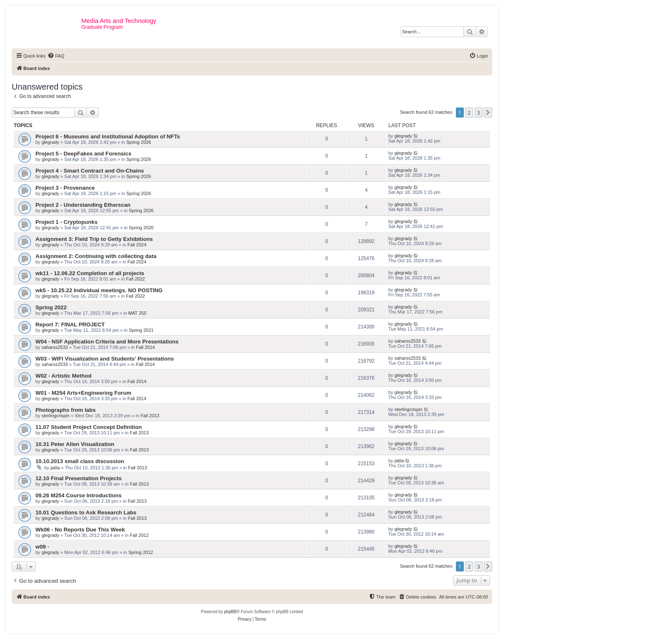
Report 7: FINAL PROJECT (70, 324)
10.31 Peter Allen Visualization (74, 444)
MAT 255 (137, 313)
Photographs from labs (65, 410)
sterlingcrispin (56, 415)
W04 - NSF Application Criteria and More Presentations (107, 341)
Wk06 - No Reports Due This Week (80, 529)
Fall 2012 (139, 535)
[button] (488, 113)
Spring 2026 (138, 142)
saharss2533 (55, 347)
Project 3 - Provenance (65, 188)
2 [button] (469, 112)
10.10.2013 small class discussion (79, 461)
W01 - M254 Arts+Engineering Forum (83, 393)
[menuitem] (56, 56)
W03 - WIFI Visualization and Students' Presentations (104, 359)
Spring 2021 (141, 330)
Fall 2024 (137, 244)
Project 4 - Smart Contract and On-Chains (89, 171)
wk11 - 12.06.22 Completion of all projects (89, 273)
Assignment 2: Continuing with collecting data (95, 256)
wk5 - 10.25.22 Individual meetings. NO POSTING (99, 290)
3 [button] (478, 112)
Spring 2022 (51, 307)
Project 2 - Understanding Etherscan (83, 205)
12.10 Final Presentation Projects (78, 478)
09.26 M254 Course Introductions (78, 495)
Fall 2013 (150, 415)
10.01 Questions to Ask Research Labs (85, 512)
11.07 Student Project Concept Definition (88, 427)
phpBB (230, 611)
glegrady (50, 142)
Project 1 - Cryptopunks (66, 222)
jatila (55, 467)
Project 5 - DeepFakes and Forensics (83, 153)
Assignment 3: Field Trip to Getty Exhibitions (94, 239)
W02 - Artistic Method (63, 376)
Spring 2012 (140, 552)
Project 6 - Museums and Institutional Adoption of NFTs (107, 136)
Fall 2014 (145, 347)
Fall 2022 (135, 278)
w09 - (42, 547)
